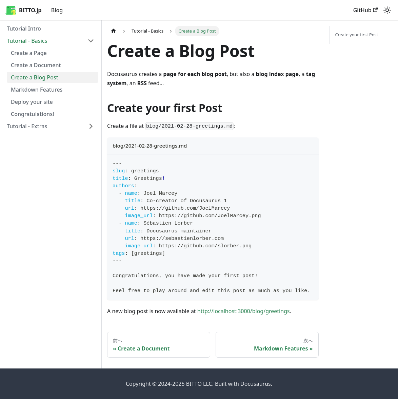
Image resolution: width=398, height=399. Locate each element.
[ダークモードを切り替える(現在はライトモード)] (387, 10)
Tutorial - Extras (27, 126)
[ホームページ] (113, 31)
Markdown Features (36, 89)
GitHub (365, 10)
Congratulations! (32, 114)
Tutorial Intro (24, 28)
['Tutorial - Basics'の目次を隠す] (90, 40)
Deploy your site (32, 102)
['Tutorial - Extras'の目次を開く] (90, 126)
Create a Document (36, 65)
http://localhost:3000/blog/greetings (243, 311)
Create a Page (29, 53)
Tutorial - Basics (27, 40)
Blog (57, 10)
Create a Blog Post (34, 77)
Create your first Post (356, 35)
